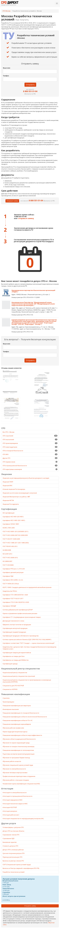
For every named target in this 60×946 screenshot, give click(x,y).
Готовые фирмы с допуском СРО (13, 827)
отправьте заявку (26, 218)
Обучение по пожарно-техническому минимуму (18, 746)
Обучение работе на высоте (12, 761)
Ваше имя (6, 68)
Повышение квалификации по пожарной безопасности (21, 713)
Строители (6, 698)
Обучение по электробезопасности (14, 769)
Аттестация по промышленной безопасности (17, 796)
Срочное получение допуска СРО (13, 853)
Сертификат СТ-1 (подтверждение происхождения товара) (22, 617)
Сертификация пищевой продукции (14, 632)
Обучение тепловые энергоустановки (15, 773)
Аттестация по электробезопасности (15, 792)
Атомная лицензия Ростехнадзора (14, 489)
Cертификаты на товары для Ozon (14, 656)
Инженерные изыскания (11, 709)
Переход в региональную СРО (12, 857)
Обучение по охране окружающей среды (16, 743)
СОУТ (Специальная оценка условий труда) (17, 864)
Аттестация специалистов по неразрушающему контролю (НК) (23, 818)
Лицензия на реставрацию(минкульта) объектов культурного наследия (26, 478)
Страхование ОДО (8, 838)
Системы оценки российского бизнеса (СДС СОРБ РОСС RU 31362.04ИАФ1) (27, 639)
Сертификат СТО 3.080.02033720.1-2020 (15, 595)
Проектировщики (8, 702)
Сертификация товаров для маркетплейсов (17, 653)
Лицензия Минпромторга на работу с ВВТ (16, 497)
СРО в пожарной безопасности (13, 451)
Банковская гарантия (9, 842)
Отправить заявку (30, 906)
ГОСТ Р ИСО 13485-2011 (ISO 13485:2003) (16, 543)
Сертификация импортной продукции (15, 628)
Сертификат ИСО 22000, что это (13, 580)
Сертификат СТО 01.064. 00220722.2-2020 (16, 602)
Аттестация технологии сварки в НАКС (15, 804)
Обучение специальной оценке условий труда (18, 765)
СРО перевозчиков (9, 462)
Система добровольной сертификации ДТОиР (18, 610)
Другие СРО (7, 458)
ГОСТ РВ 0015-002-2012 (10, 546)
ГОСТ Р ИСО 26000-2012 (10, 558)
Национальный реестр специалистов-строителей (19, 676)
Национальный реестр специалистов (15, 672)
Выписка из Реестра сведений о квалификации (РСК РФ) (21, 868)
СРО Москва (6, 11)
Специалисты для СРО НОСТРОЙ (13, 686)
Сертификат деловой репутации (13, 572)
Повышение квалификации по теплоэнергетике (18, 750)
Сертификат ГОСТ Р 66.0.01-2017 (13, 598)
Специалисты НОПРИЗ (10, 689)
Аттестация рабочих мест (11, 815)
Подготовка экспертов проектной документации (18, 754)
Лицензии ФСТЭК (8, 500)
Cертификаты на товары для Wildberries (16, 660)
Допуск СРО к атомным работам (13, 850)
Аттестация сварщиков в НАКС (12, 800)
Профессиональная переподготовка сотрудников (19, 776)
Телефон (6, 76)
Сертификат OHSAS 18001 (11, 524)
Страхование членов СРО (11, 835)
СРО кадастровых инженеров (12, 469)
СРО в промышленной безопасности (15, 466)
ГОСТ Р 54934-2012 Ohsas (11, 584)
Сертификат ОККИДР (9, 606)
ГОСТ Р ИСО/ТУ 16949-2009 (11, 539)
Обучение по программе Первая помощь (16, 758)
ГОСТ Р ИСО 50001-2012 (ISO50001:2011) (15, 531)
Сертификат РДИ (8, 576)
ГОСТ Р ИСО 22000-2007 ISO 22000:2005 (15, 535)
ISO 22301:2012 (7, 554)
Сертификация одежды (10, 664)
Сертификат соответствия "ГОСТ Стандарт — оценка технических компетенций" (29, 643)
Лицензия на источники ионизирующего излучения (20, 493)
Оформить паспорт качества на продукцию (17, 625)
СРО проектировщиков (10, 443)
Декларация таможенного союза (13, 621)
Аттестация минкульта (10, 811)
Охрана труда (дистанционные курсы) (15, 732)
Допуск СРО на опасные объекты (13, 831)
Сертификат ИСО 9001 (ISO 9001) (13, 517)
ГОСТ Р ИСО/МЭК (8, 565)
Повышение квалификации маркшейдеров (17, 724)
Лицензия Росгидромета (11, 504)
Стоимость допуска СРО (10, 846)
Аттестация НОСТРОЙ (10, 807)
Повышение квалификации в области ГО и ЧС (17, 720)
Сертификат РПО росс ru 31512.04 (14, 569)
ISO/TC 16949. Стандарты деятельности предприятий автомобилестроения (27, 587)
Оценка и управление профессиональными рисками (20, 613)
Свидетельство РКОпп (10, 591)
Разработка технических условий (13, 872)
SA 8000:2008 (7, 550)
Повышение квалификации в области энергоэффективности (22, 735)
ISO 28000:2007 (7, 561)
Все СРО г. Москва (8, 432)
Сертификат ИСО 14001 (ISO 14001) (14, 520)
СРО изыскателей (8, 439)
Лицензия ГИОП (8, 482)
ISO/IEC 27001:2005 (9, 528)
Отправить (30, 84)
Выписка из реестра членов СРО (13, 861)
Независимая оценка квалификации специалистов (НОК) (21, 784)
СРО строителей (8, 436)
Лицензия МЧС (7, 486)
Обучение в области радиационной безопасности (19, 739)
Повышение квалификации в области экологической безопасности (25, 717)
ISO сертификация (8, 513)
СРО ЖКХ (6, 454)
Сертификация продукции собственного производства (21, 636)
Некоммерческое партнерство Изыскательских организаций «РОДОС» (33, 291)
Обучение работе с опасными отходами (16, 780)
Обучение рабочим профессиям (13, 728)
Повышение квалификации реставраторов (17, 706)
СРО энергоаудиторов (10, 447)
